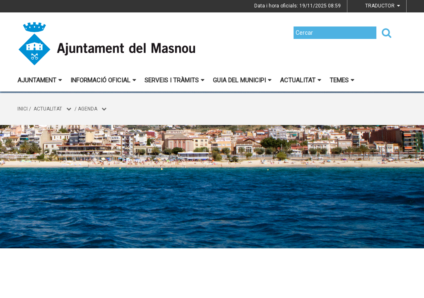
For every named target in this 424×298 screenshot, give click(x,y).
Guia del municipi (242, 80)
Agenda (87, 109)
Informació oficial (103, 80)
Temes (342, 80)
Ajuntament (39, 80)
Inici (22, 109)
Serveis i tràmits (175, 80)
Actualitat (300, 80)
